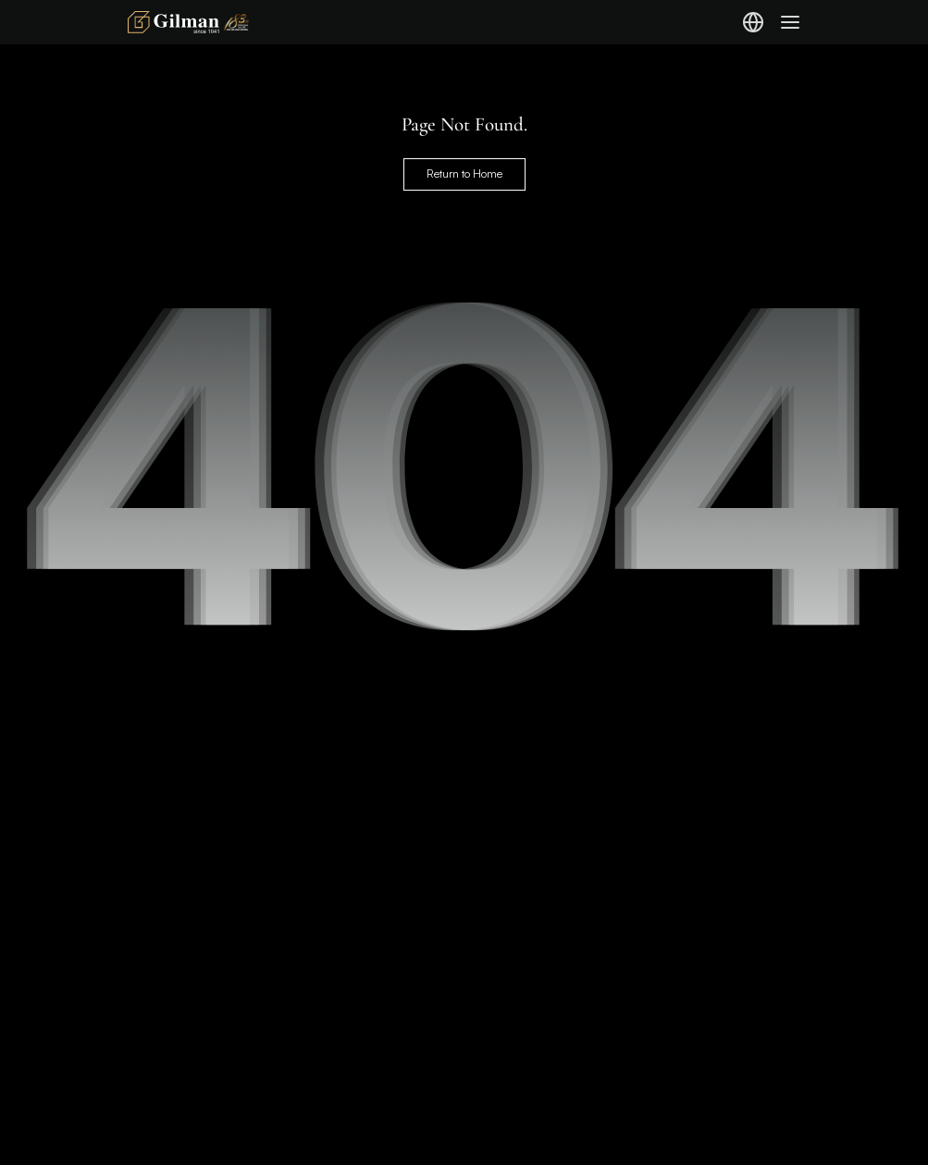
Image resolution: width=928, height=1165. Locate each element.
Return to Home (464, 173)
